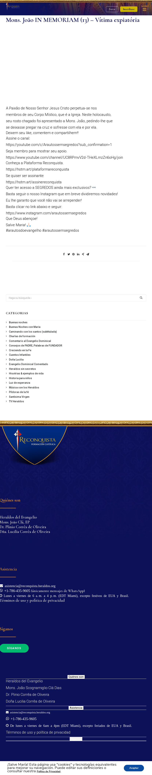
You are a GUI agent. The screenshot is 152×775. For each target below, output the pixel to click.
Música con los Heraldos (24, 387)
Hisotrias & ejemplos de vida (26, 373)
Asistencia (76, 708)
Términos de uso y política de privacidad (38, 732)
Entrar (112, 9)
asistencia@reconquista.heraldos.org (29, 585)
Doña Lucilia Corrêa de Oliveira (30, 701)
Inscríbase (129, 9)
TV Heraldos (16, 401)
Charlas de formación (22, 336)
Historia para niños (20, 378)
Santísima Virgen (19, 396)
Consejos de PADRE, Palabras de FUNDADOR (35, 345)
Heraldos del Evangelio (24, 681)
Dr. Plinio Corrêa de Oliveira (27, 694)
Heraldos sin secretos (22, 368)
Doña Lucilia (16, 359)
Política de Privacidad (48, 771)
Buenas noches (18, 322)
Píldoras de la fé (19, 392)
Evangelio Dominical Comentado (28, 364)
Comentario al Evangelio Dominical (30, 341)
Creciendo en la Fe (20, 350)
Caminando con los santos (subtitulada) (33, 331)
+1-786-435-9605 (16, 590)
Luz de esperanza (19, 382)
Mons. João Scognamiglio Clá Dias (33, 688)
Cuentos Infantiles (20, 354)
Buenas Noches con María (24, 326)
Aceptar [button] (133, 768)
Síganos (76, 739)
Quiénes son (76, 676)
